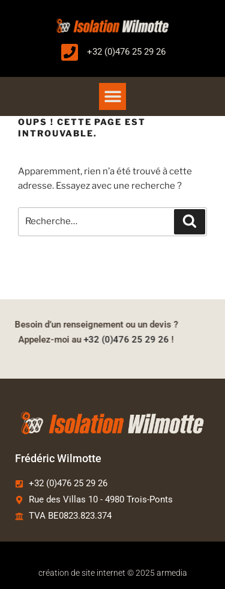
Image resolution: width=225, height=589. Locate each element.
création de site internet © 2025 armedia (112, 573)
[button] (112, 96)
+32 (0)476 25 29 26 (117, 339)
